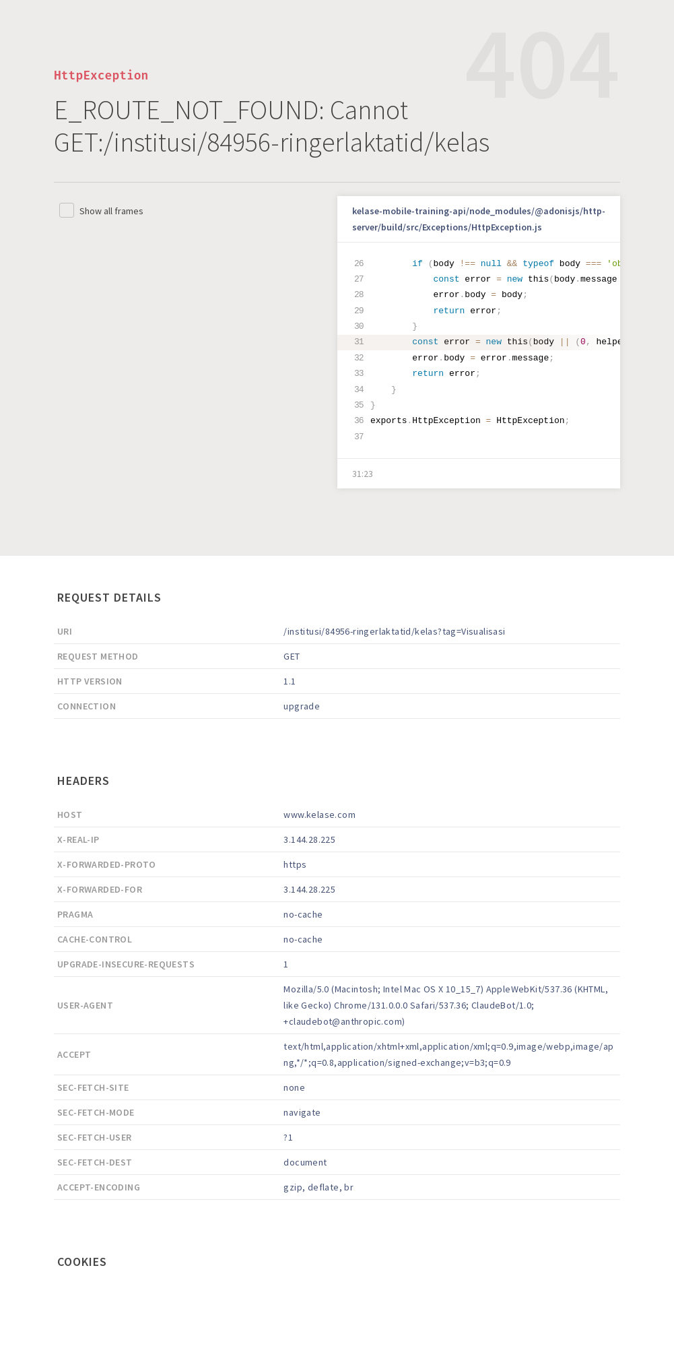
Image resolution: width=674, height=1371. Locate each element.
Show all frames (111, 211)
